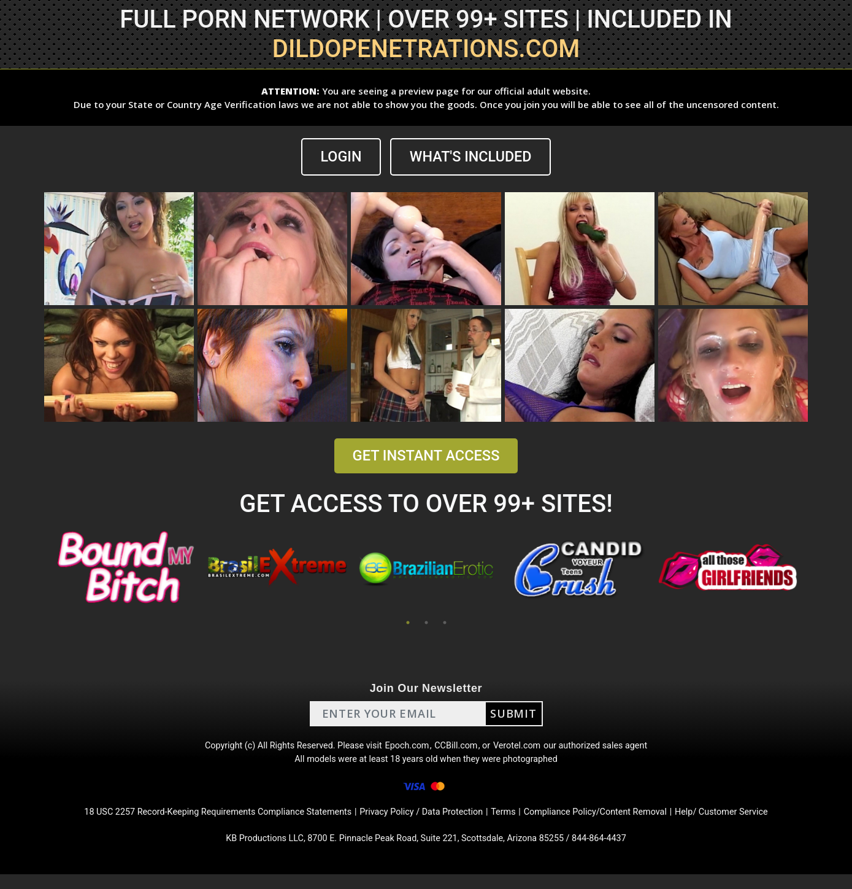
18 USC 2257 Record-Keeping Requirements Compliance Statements (197, 822)
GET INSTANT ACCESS (426, 456)
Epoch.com (406, 749)
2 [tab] (426, 623)
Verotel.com (525, 749)
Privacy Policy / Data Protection (422, 822)
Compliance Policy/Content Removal (613, 822)
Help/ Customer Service (752, 822)
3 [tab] (445, 623)
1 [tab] (408, 623)
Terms (512, 822)
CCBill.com (459, 749)
